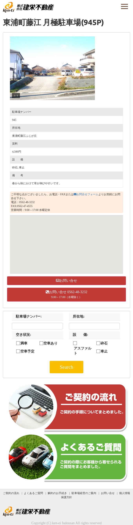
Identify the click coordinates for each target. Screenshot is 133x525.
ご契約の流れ (11, 493)
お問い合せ (66, 281)
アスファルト (82, 350)
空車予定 (27, 351)
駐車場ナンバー (29, 316)
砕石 (104, 343)
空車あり (50, 343)
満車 (23, 343)
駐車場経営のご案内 (84, 493)
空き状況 (23, 335)
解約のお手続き (57, 493)
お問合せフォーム (86, 194)
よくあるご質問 (33, 493)
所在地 (78, 316)
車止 (104, 351)
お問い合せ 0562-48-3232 (66, 294)
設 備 (80, 335)
